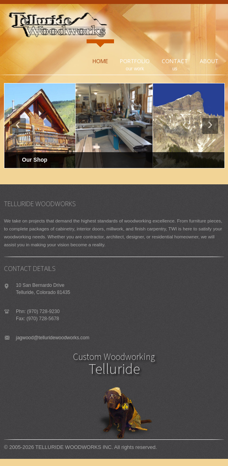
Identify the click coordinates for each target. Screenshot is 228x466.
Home (100, 61)
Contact (175, 61)
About (209, 61)
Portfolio (133, 56)
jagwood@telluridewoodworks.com (52, 337)
